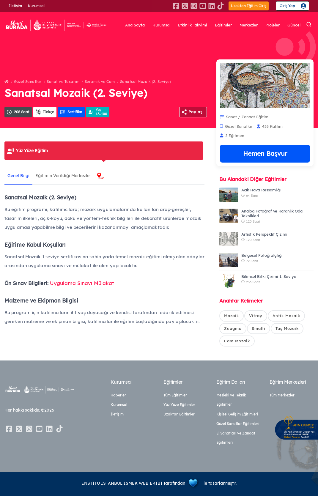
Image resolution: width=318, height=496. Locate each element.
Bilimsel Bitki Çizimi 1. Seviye (268, 276)
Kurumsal (36, 6)
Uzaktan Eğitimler (179, 414)
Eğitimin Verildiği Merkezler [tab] (63, 175)
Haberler (118, 395)
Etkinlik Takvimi (192, 25)
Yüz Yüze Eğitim (32, 150)
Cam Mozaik (237, 340)
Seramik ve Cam (100, 81)
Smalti (258, 328)
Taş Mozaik (287, 328)
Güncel (293, 25)
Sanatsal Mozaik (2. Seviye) (145, 81)
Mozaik (231, 315)
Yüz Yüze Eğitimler (179, 404)
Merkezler (249, 25)
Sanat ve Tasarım (63, 81)
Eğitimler (223, 25)
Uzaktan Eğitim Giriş (248, 6)
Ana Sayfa (135, 25)
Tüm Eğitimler (175, 395)
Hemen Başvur (265, 153)
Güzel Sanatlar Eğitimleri (237, 423)
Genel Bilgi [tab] (18, 175)
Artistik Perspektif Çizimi (264, 234)
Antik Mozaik (286, 315)
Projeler (272, 25)
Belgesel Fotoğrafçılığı (261, 255)
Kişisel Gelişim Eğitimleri (237, 414)
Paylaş (195, 111)
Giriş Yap (287, 6)
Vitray (255, 315)
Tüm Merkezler (282, 395)
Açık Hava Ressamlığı (261, 190)
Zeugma (233, 328)
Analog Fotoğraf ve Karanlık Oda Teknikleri (271, 213)
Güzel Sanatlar (28, 81)
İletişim (15, 6)
